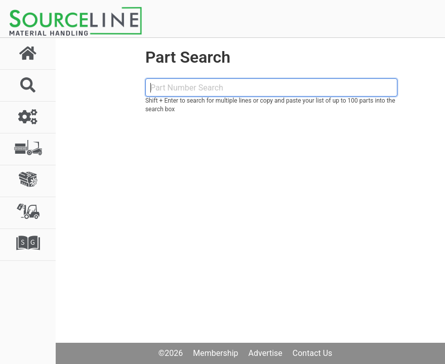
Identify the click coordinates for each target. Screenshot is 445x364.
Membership (215, 353)
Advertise (265, 353)
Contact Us (313, 353)
